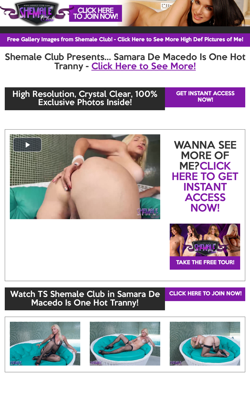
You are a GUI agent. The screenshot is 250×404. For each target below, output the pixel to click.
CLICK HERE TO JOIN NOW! (205, 294)
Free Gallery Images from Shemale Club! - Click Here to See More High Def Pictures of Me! (125, 39)
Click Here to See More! (143, 67)
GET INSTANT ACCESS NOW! (205, 97)
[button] (27, 145)
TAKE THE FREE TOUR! (205, 262)
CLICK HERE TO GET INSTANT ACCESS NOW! (205, 187)
